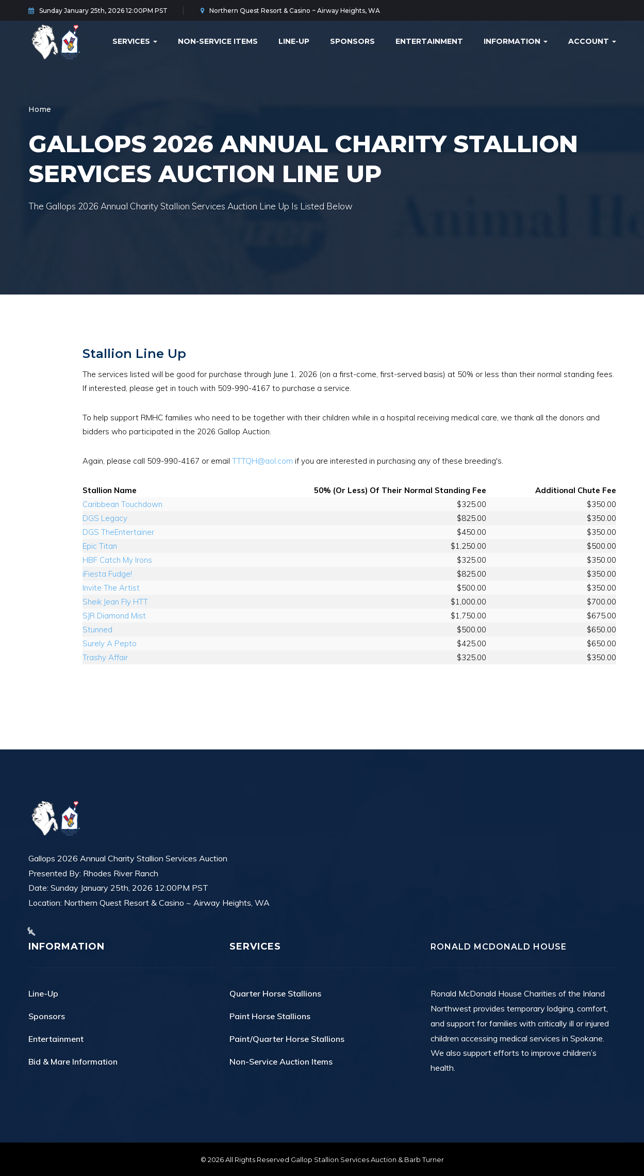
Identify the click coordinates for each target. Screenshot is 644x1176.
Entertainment (429, 41)
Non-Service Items (218, 41)
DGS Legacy (104, 518)
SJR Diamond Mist (114, 615)
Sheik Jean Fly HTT (115, 602)
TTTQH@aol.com (262, 461)
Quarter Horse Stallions (275, 993)
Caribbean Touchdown (122, 504)
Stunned (97, 629)
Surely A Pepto (109, 643)
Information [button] (516, 41)
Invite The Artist (111, 588)
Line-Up (293, 41)
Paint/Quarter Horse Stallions (286, 1039)
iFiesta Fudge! (107, 574)
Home (39, 109)
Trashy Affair (105, 657)
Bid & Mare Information (73, 1061)
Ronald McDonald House (499, 947)
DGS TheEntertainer (118, 532)
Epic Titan (99, 546)
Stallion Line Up (134, 353)
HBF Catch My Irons (117, 560)
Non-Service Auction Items (281, 1061)
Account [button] (592, 41)
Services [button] (134, 41)
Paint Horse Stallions (269, 1016)
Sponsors (352, 41)
